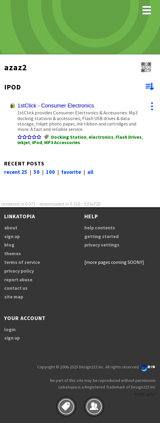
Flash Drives (129, 137)
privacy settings (101, 245)
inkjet (23, 142)
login (10, 329)
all (90, 171)
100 (50, 171)
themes (12, 253)
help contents (99, 228)
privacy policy (19, 271)
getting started (101, 236)
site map (13, 297)
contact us (16, 288)
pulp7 (151, 394)
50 (37, 171)
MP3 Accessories (62, 142)
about (10, 228)
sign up (12, 236)
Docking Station (68, 137)
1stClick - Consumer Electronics (55, 106)
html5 (139, 394)
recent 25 (15, 171)
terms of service (22, 262)
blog (9, 245)
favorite (71, 171)
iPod (37, 142)
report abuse (18, 279)
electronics (101, 137)
